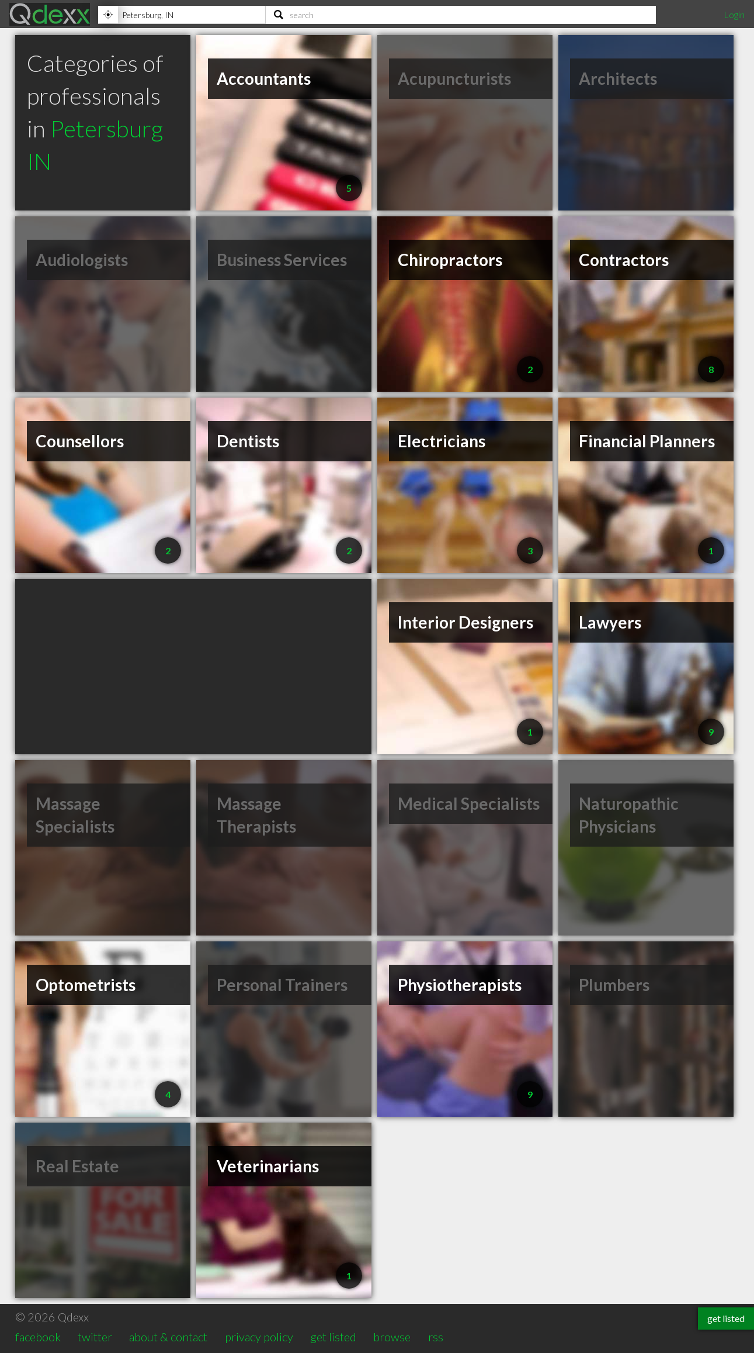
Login (734, 14)
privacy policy (259, 1337)
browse (392, 1337)
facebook (38, 1337)
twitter (95, 1337)
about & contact (168, 1337)
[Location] (181, 14)
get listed (333, 1337)
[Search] (461, 14)
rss (435, 1337)
